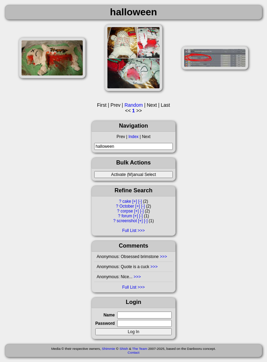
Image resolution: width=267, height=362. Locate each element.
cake (126, 201)
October (127, 206)
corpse (127, 211)
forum (126, 216)
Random (133, 105)
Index (133, 136)
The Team (139, 349)
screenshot (127, 220)
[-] (140, 201)
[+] (134, 201)
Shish (124, 349)
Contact (133, 352)
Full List (129, 230)
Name (109, 315)
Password (105, 323)
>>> (163, 256)
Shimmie (108, 349)
